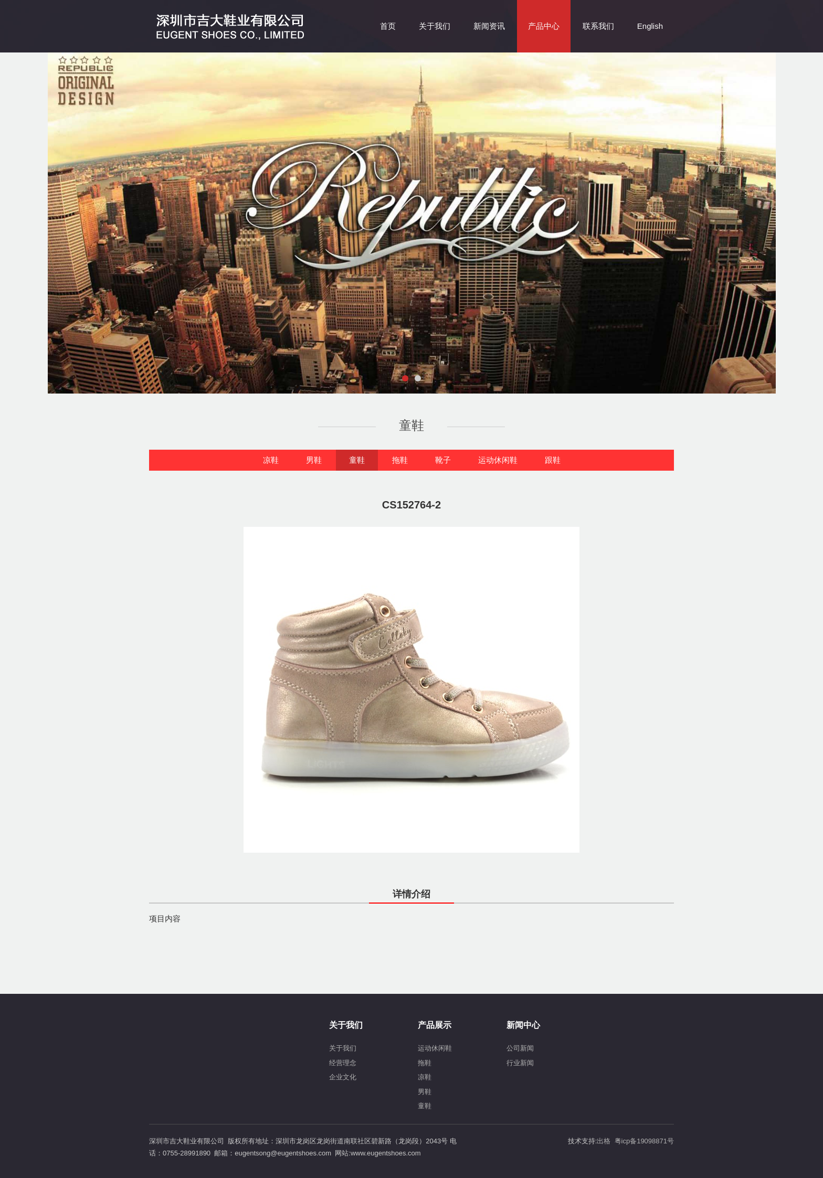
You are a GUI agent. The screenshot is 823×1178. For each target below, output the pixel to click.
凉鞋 (271, 459)
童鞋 (357, 459)
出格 (603, 1141)
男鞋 (314, 459)
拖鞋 (400, 459)
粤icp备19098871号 (644, 1141)
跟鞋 (553, 459)
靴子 (443, 459)
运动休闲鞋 (498, 459)
